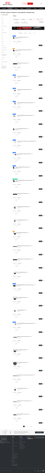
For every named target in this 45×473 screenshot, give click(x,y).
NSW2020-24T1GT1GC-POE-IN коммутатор (23, 400)
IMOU (6, 34)
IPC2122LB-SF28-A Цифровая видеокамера (23, 49)
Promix (6, 59)
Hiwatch (6, 41)
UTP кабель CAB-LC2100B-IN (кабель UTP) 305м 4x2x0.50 (25, 141)
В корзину (40, 45)
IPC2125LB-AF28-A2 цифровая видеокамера (24, 153)
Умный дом (6, 57)
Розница (24, 3)
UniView (6, 21)
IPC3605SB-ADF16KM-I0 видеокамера (23, 206)
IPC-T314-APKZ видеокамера (21, 362)
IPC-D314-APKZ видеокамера (21, 349)
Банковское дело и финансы (22, 443)
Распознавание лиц (22, 446)
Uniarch (6, 19)
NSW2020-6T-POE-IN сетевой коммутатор (23, 336)
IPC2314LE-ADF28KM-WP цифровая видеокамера (24, 115)
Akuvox (6, 36)
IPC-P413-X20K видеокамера (21, 388)
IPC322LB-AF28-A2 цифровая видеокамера (23, 89)
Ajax (6, 17)
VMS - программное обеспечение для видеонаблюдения (6, 67)
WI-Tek (6, 43)
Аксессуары (6, 52)
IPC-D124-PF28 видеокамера (21, 272)
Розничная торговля (22, 441)
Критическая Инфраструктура (21, 445)
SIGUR (6, 28)
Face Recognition (21, 448)
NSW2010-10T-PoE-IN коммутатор (22, 193)
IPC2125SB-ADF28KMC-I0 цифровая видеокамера (24, 180)
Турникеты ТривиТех (15, 442)
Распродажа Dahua (6, 32)
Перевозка (21, 439)
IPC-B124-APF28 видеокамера (21, 128)
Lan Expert (3, 45)
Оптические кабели (4, 47)
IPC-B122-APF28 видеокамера (21, 37)
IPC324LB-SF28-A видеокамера (22, 232)
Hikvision (6, 23)
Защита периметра (22, 447)
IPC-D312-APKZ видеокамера (21, 297)
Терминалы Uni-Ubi (14, 454)
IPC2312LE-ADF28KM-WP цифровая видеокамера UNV (25, 323)
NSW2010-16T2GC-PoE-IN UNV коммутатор (23, 245)
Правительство (21, 438)
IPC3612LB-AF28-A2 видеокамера (22, 76)
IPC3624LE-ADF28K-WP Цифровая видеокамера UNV (25, 102)
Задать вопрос (39, 432)
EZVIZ (13, 449)
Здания (20, 440)
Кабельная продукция (4, 61)
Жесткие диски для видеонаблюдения (4, 55)
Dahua (6, 30)
